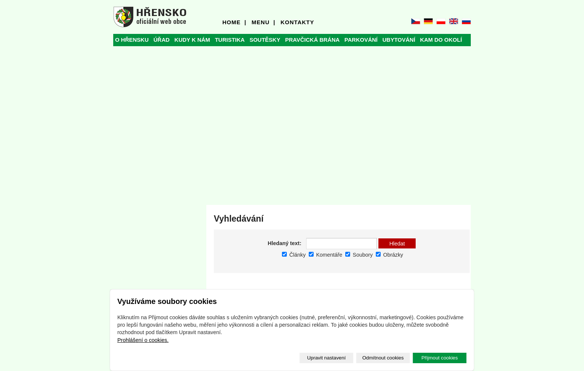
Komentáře (325, 255)
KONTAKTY (297, 22)
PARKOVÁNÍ (361, 40)
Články (294, 255)
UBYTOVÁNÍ (399, 40)
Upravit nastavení (326, 358)
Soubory (359, 255)
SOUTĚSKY (265, 40)
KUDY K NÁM (192, 40)
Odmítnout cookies (383, 358)
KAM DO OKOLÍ (441, 40)
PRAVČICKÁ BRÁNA (312, 40)
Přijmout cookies (439, 358)
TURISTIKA (230, 40)
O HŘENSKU (132, 40)
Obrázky (389, 255)
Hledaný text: (284, 243)
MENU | (264, 22)
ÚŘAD (161, 40)
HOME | (234, 22)
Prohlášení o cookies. (143, 340)
